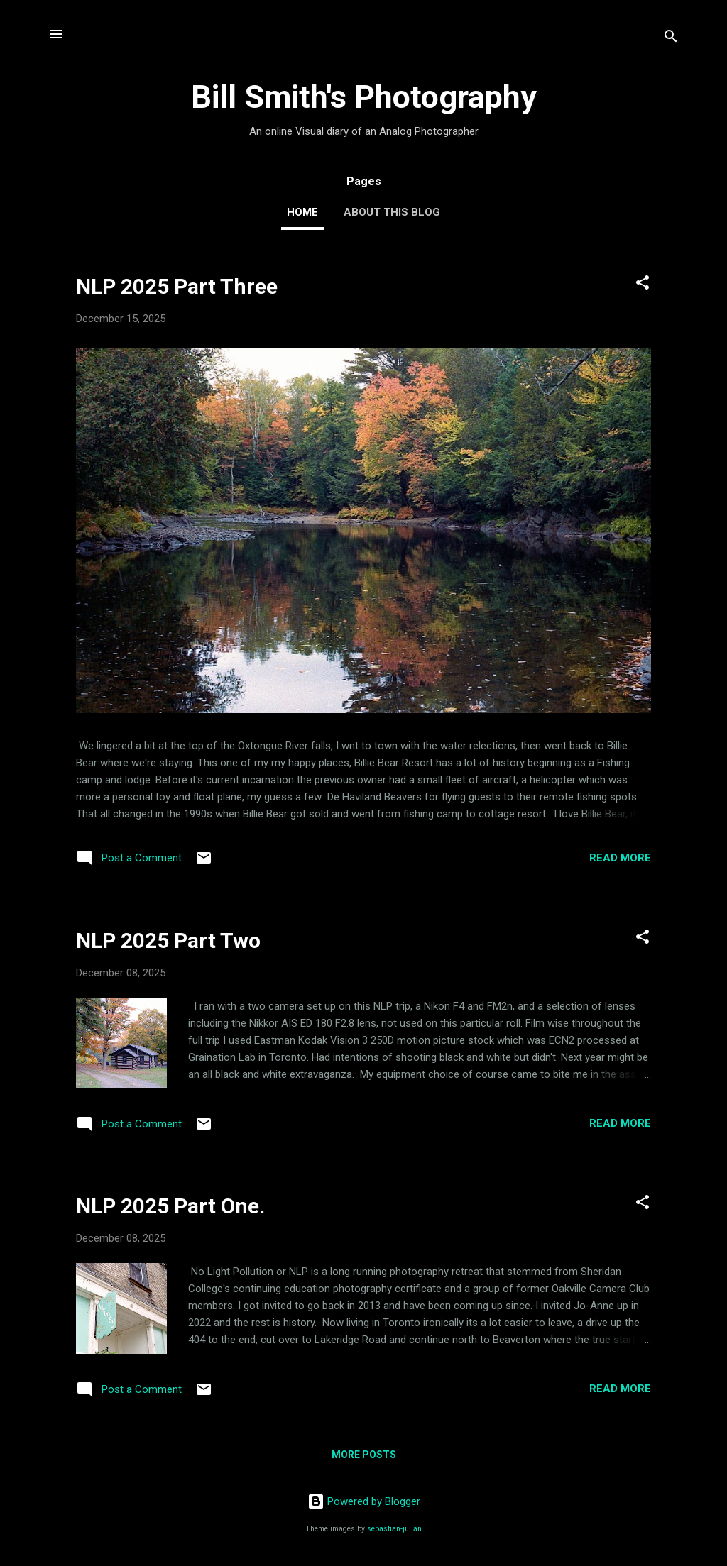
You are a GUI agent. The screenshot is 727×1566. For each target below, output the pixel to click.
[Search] (670, 38)
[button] (642, 285)
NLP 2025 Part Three (177, 286)
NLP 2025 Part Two (168, 940)
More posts (364, 1454)
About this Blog (392, 212)
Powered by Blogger (363, 1501)
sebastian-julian (394, 1528)
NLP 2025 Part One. (170, 1205)
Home (302, 212)
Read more (620, 857)
